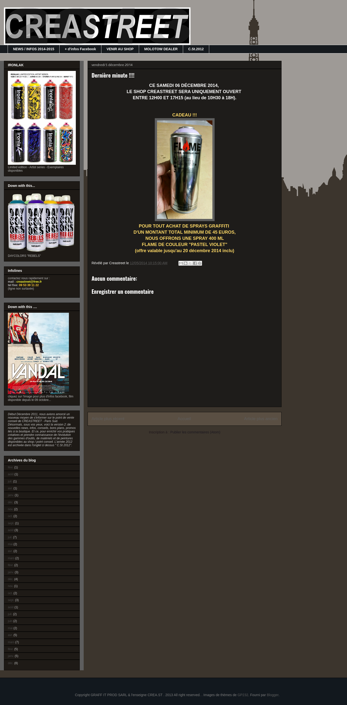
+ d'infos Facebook (80, 49)
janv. (11, 495)
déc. (11, 502)
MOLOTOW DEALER (161, 49)
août (11, 474)
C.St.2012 (196, 49)
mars (11, 558)
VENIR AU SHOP (120, 49)
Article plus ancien (261, 418)
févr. (11, 467)
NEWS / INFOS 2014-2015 (33, 49)
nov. (10, 509)
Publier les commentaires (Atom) (195, 432)
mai (10, 544)
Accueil (184, 418)
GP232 (242, 695)
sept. (11, 523)
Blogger (272, 695)
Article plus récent (108, 418)
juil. (10, 481)
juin (10, 621)
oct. (10, 516)
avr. (10, 488)
